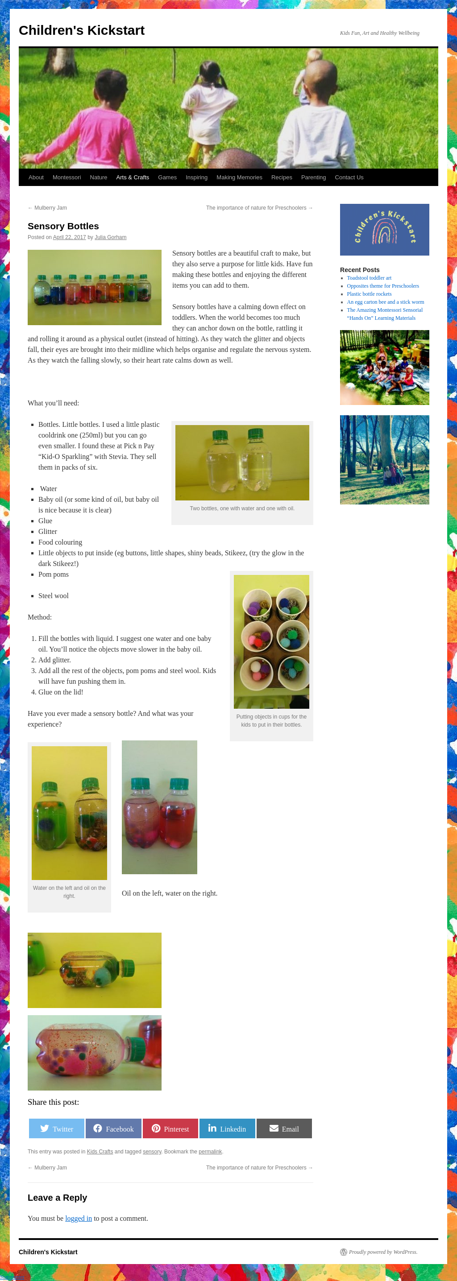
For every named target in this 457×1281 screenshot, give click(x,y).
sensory (152, 1152)
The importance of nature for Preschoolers (259, 208)
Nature (99, 177)
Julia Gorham (110, 237)
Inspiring (197, 177)
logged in (78, 1218)
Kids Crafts (100, 1152)
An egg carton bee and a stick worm (385, 302)
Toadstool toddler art (369, 278)
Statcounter (12, 1277)
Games (167, 177)
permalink (210, 1152)
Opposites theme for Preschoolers (383, 286)
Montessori (67, 177)
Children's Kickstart (82, 30)
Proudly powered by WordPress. (383, 1252)
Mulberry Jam (47, 208)
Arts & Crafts (133, 177)
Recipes (281, 177)
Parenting (313, 177)
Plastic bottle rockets (369, 294)
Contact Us (349, 177)
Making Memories (239, 177)
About (36, 177)
